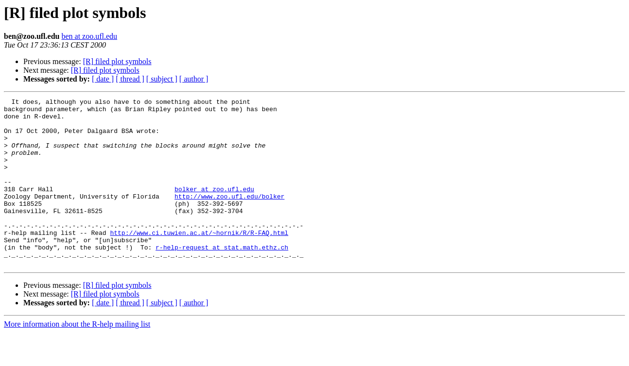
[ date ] (103, 79)
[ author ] (194, 79)
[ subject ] (161, 79)
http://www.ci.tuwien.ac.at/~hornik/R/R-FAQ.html (199, 260)
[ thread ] (130, 79)
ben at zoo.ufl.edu (89, 36)
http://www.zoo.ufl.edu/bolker (229, 216)
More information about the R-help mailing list (77, 357)
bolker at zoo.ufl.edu (214, 207)
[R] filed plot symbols (117, 61)
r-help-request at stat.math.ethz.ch (222, 277)
